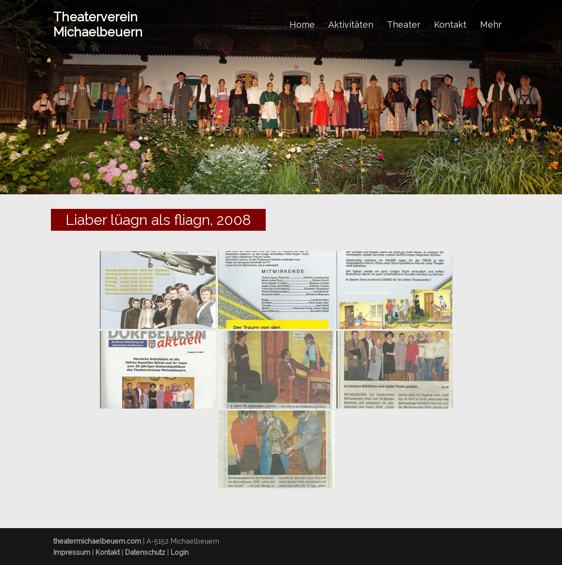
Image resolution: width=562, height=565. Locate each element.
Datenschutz (145, 552)
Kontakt (450, 24)
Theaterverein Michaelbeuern (98, 24)
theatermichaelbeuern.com (97, 541)
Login (180, 552)
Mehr (491, 24)
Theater (403, 24)
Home (302, 24)
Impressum (71, 552)
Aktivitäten (350, 24)
